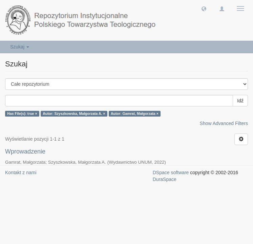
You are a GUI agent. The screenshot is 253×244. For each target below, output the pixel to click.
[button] (204, 8)
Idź (240, 100)
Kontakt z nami (21, 172)
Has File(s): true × (22, 113)
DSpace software (171, 172)
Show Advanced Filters (224, 123)
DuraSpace (164, 179)
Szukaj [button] (19, 46)
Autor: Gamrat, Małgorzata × (135, 113)
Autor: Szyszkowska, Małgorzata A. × (74, 113)
